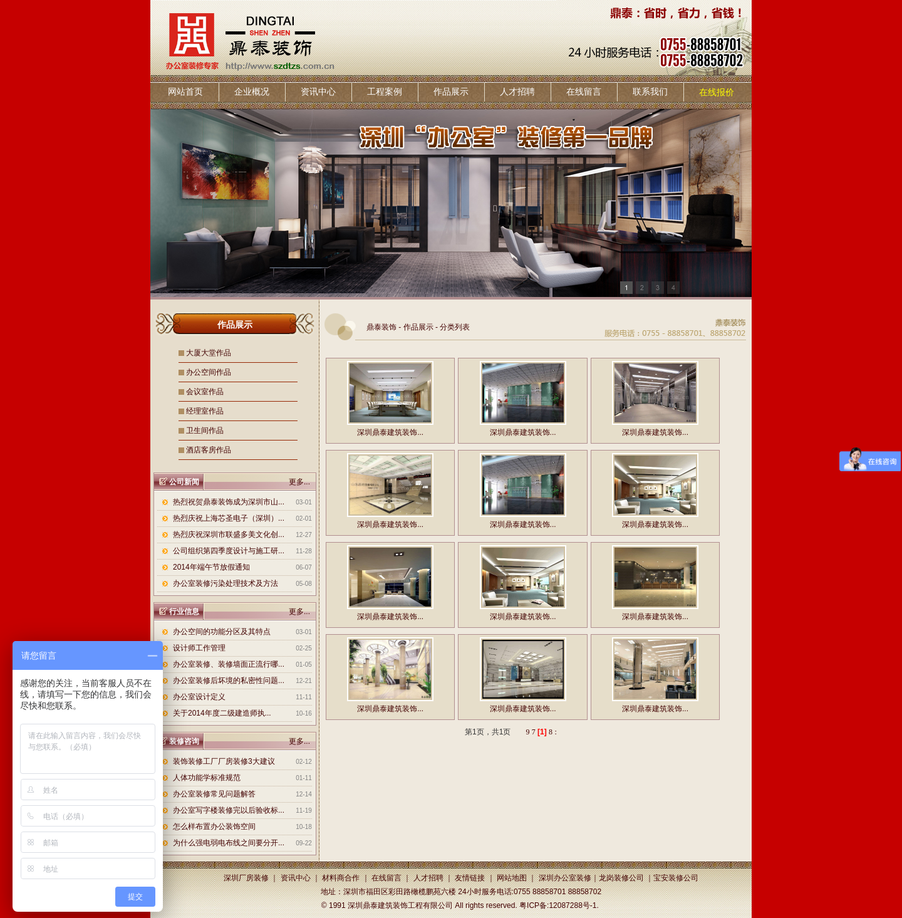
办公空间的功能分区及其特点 (222, 631)
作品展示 (451, 91)
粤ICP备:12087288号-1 (557, 905)
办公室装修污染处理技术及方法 (225, 583)
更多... (299, 481)
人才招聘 (517, 91)
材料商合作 (341, 878)
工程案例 (384, 91)
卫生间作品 (205, 430)
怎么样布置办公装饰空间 (214, 826)
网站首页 (185, 91)
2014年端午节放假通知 (211, 567)
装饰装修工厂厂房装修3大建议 (224, 761)
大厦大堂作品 (208, 352)
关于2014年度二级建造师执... (222, 713)
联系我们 (650, 91)
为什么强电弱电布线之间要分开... (228, 842)
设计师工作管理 (199, 648)
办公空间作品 (208, 372)
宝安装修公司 (675, 878)
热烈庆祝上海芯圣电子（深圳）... (228, 518)
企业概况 (251, 91)
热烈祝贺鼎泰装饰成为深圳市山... (228, 502)
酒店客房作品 (208, 450)
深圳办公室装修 (565, 878)
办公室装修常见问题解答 (214, 794)
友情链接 (470, 878)
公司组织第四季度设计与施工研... (228, 550)
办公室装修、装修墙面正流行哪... (228, 664)
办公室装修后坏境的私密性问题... (228, 680)
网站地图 (512, 878)
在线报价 (716, 92)
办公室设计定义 (199, 696)
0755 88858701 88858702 (557, 891)
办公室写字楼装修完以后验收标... (228, 810)
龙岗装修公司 (621, 878)
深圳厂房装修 (246, 878)
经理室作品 (205, 411)
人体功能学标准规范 (207, 777)
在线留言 (583, 91)
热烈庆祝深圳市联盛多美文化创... (228, 534)
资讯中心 (318, 91)
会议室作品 (205, 391)
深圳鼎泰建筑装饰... (390, 432)
